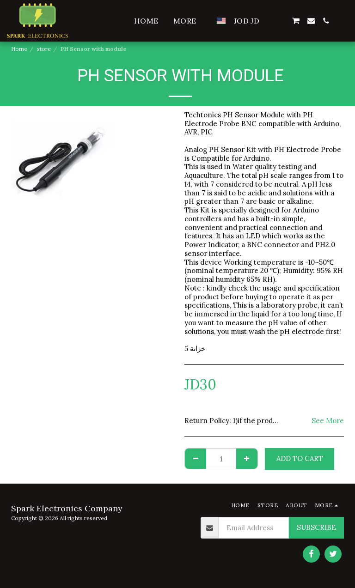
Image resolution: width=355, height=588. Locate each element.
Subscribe (316, 527)
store (44, 48)
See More (328, 421)
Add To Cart (299, 458)
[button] (281, 20)
